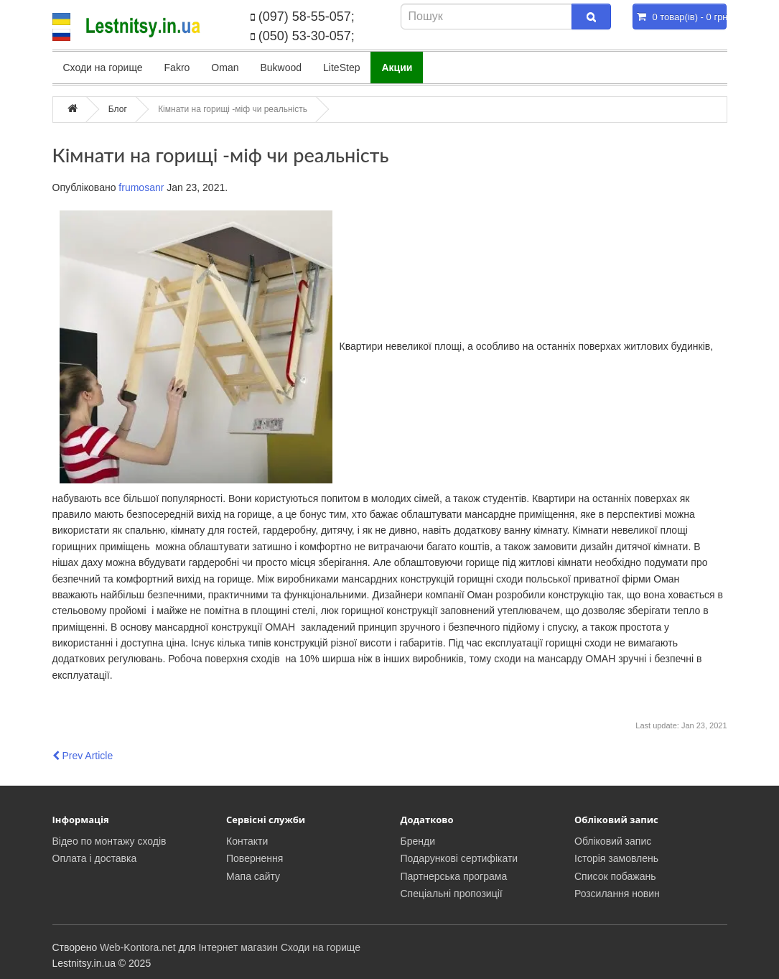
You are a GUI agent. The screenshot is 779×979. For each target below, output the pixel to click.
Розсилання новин (617, 893)
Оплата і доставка (94, 858)
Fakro (177, 67)
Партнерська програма (454, 876)
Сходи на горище (103, 67)
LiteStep (341, 67)
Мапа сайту (253, 876)
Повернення (254, 858)
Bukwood (281, 67)
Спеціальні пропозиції (452, 893)
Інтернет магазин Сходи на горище (279, 947)
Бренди (418, 841)
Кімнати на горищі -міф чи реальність (232, 109)
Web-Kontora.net (138, 947)
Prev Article (82, 755)
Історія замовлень (616, 858)
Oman (224, 67)
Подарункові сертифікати (459, 858)
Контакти (247, 841)
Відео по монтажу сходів (109, 841)
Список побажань (615, 876)
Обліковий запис (612, 841)
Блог (117, 109)
